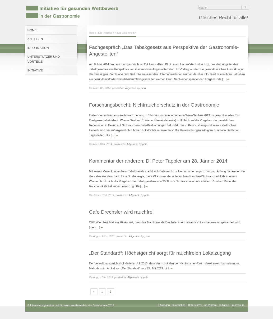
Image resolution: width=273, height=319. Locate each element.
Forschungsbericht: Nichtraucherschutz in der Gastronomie (154, 105)
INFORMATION (38, 48)
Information (178, 305)
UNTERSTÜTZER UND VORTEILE (44, 59)
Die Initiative (105, 32)
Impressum (237, 305)
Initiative (224, 305)
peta (143, 88)
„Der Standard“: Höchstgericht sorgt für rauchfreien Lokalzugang (160, 253)
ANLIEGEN (35, 39)
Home (92, 32)
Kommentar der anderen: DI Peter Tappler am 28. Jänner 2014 (158, 161)
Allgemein (128, 32)
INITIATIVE (35, 70)
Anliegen (165, 305)
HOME (32, 30)
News (118, 32)
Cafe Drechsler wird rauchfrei (121, 212)
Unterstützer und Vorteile (202, 305)
